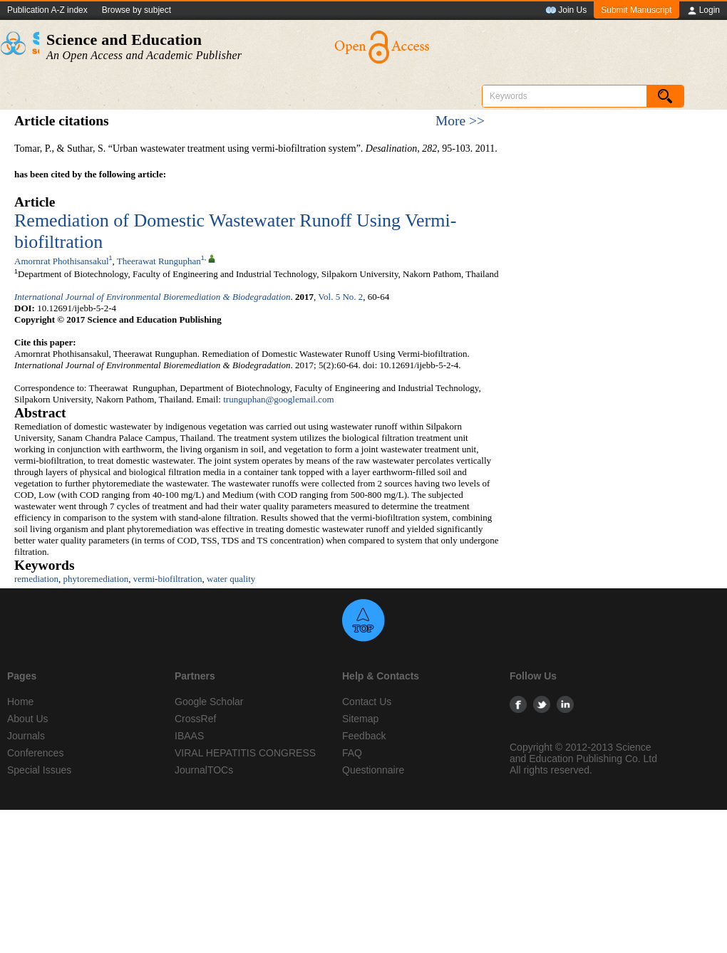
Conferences (35, 753)
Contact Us (366, 701)
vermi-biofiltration (167, 578)
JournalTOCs (204, 770)
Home (20, 701)
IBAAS (189, 735)
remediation (36, 578)
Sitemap (360, 718)
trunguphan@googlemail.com (278, 399)
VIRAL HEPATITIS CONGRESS (245, 753)
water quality (231, 578)
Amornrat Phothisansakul (61, 261)
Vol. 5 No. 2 (340, 296)
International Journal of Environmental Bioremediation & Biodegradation (152, 296)
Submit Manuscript (636, 10)
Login (703, 10)
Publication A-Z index (47, 10)
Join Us (566, 10)
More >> (460, 120)
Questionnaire (373, 770)
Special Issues (39, 770)
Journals (26, 735)
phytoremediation (96, 578)
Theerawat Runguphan (159, 261)
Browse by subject (136, 10)
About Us (27, 718)
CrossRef (195, 718)
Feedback (364, 735)
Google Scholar (209, 701)
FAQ (352, 753)
